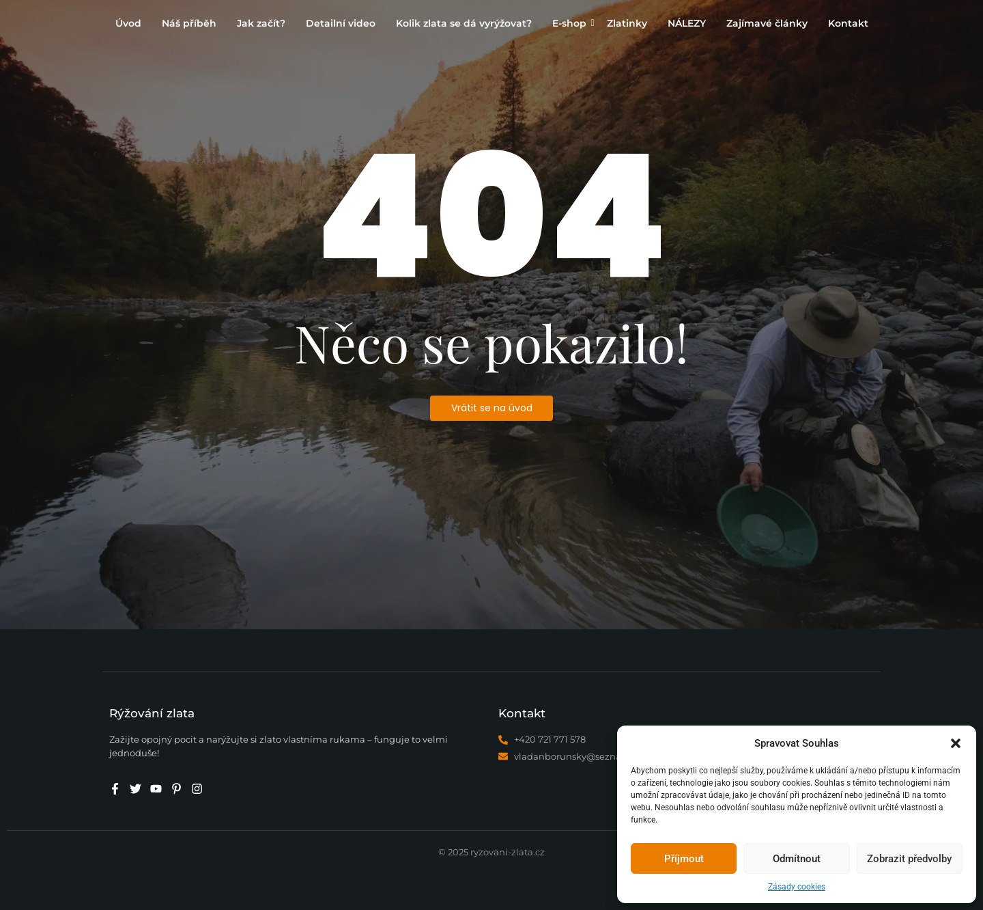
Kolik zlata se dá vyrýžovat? (464, 23)
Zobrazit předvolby (909, 859)
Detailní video (340, 23)
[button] (956, 743)
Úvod (128, 23)
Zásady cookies (796, 887)
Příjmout (684, 859)
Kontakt (848, 23)
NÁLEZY (687, 23)
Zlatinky (627, 23)
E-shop (571, 23)
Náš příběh (189, 23)
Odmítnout (797, 859)
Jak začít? (261, 23)
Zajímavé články (767, 23)
